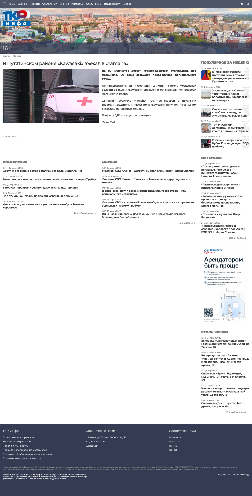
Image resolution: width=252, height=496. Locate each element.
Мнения (64, 3)
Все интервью (237, 237)
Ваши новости (112, 3)
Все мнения (186, 223)
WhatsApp (92, 445)
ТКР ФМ (173, 450)
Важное (22, 3)
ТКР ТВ (173, 445)
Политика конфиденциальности (22, 458)
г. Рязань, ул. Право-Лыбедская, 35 (106, 437)
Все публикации (236, 412)
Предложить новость (15, 445)
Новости (34, 3)
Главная (6, 56)
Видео (127, 3)
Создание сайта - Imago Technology (233, 475)
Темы (12, 3)
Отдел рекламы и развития (19, 437)
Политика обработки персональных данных (28, 454)
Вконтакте (175, 437)
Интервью (77, 3)
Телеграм (174, 441)
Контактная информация (17, 441)
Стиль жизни (94, 3)
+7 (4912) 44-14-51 (95, 441)
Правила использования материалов (25, 450)
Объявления (49, 3)
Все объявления (83, 213)
